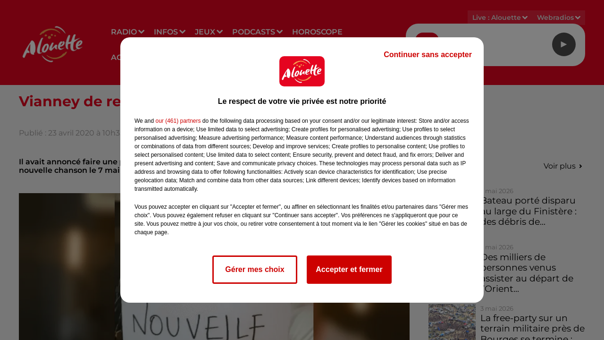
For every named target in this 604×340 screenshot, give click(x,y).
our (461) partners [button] (178, 121)
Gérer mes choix (254, 269)
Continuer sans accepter (428, 55)
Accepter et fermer (349, 269)
